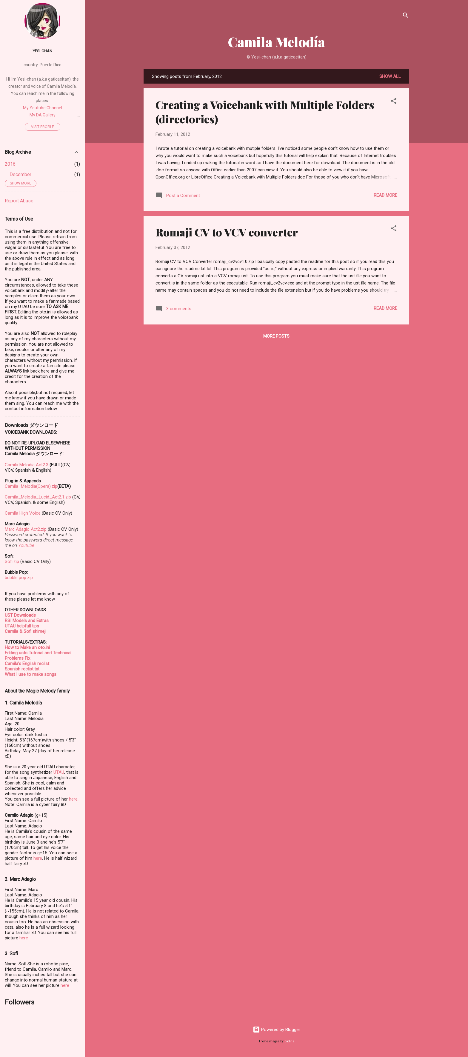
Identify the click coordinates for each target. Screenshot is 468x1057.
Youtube (26, 545)
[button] (393, 102)
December (20, 174)
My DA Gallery (43, 115)
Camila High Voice (23, 513)
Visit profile (42, 127)
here (73, 799)
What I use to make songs (30, 674)
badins (289, 1041)
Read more (385, 195)
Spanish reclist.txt (22, 669)
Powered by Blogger (276, 1029)
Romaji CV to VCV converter (227, 232)
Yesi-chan (42, 50)
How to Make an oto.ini (27, 647)
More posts (276, 336)
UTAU (58, 772)
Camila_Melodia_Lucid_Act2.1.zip (38, 497)
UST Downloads (20, 615)
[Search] (405, 16)
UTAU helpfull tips (22, 626)
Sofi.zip (12, 561)
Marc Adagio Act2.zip (26, 529)
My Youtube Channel (42, 107)
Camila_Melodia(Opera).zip (31, 486)
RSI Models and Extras (27, 620)
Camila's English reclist (27, 663)
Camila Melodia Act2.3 (26, 464)
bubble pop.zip (19, 577)
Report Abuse (19, 201)
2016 (10, 164)
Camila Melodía (276, 41)
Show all (390, 76)
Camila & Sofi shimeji (25, 631)
